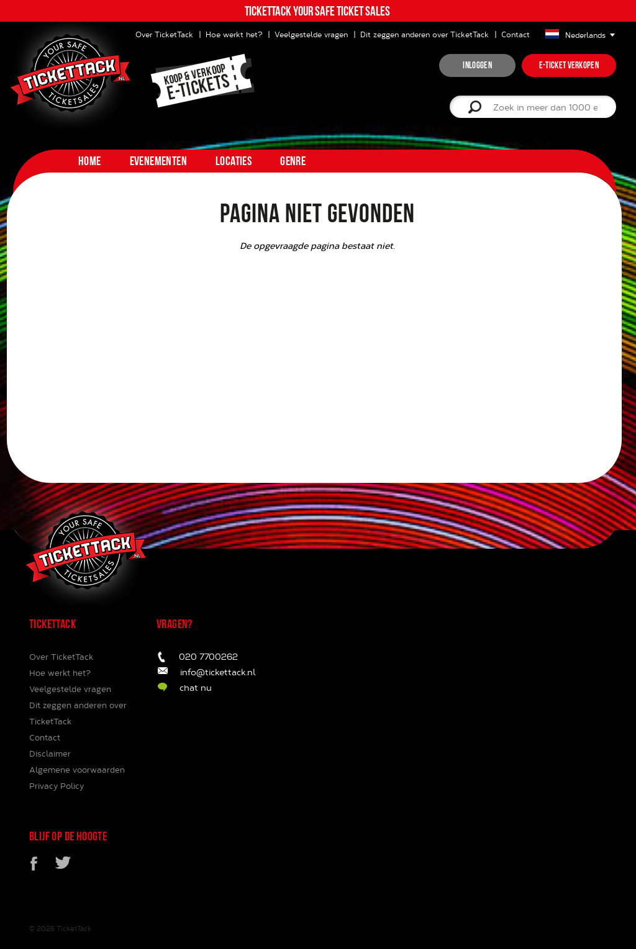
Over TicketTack (61, 656)
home (89, 161)
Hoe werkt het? (234, 34)
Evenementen (158, 161)
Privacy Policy (56, 785)
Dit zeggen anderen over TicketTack (424, 34)
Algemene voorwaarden (77, 769)
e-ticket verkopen (569, 65)
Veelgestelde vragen (311, 34)
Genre (293, 161)
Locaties (234, 161)
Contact (515, 34)
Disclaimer (50, 753)
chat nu (195, 687)
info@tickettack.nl (218, 672)
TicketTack (74, 928)
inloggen (477, 65)
